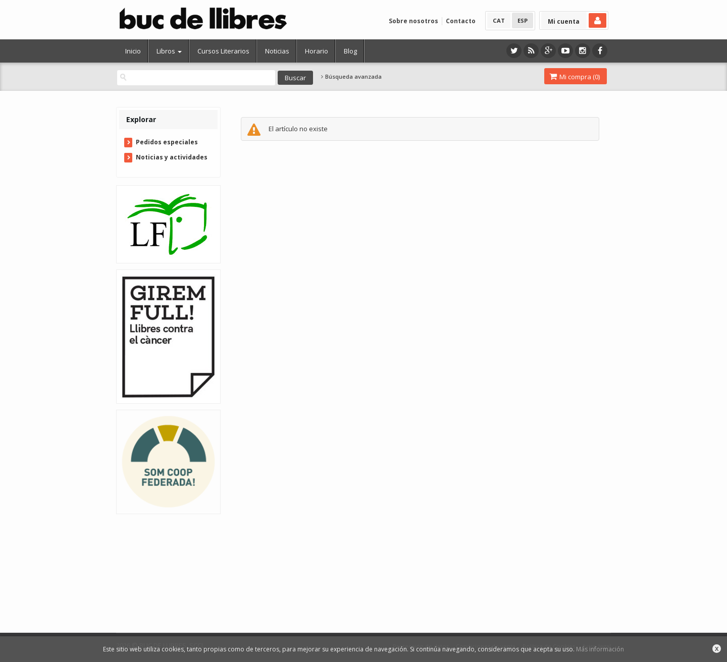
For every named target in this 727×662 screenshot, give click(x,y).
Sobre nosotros (413, 21)
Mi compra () (574, 76)
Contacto (461, 21)
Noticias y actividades (171, 157)
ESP (522, 20)
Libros (169, 51)
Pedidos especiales (167, 142)
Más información (600, 649)
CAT (499, 20)
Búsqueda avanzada (351, 77)
